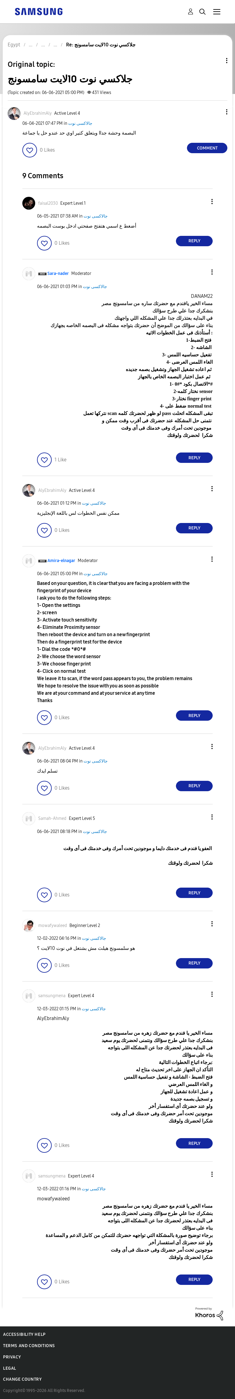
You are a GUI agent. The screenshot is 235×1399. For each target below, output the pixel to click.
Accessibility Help (24, 1334)
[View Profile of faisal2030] (48, 203)
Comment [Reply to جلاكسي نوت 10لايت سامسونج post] (207, 148)
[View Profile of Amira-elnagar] (61, 560)
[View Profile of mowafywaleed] (52, 925)
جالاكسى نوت (80, 123)
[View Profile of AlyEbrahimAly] (38, 113)
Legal (9, 1368)
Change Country (22, 1379)
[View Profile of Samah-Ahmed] (52, 818)
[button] (217, 112)
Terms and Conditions (29, 1345)
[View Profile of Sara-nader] (58, 273)
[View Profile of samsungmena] (51, 995)
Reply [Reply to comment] (194, 240)
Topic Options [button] (216, 60)
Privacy (12, 1357)
